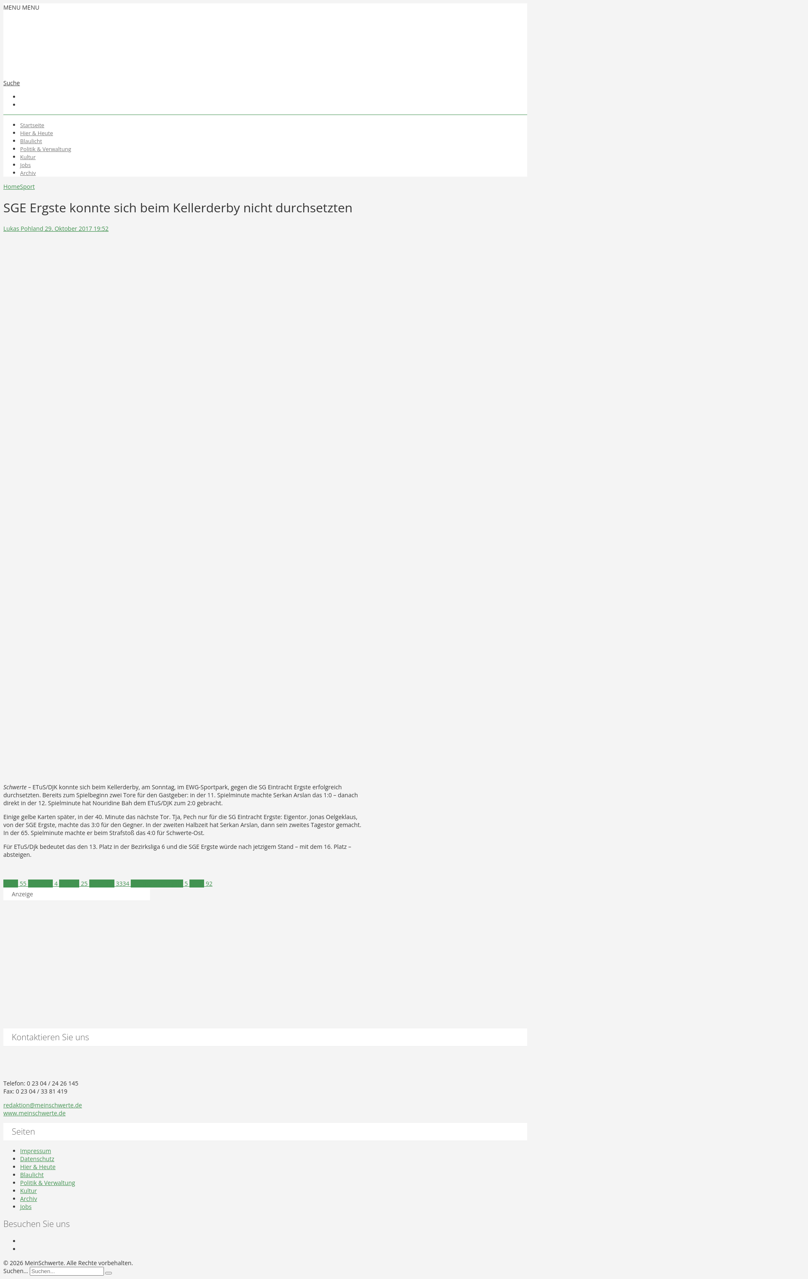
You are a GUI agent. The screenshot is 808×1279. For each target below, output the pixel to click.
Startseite (32, 125)
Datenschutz (37, 1159)
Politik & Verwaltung (45, 149)
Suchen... (15, 1271)
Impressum (35, 1151)
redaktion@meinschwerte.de (42, 1105)
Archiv (28, 173)
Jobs (25, 165)
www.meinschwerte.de (34, 1113)
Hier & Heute (36, 133)
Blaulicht (31, 141)
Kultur (28, 157)
